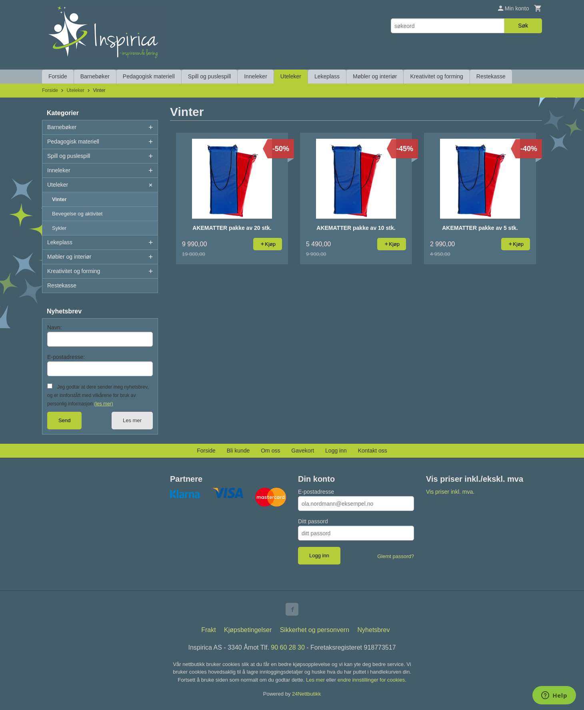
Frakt (208, 629)
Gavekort (302, 450)
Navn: (54, 327)
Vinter (59, 199)
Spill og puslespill (209, 76)
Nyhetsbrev (374, 629)
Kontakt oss (372, 450)
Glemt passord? (395, 556)
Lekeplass (327, 76)
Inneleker (255, 76)
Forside (57, 76)
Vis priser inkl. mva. (450, 492)
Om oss (270, 450)
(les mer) (103, 404)
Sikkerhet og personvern (314, 629)
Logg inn (336, 450)
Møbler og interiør (375, 76)
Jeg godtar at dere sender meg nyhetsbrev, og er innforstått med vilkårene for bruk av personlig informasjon (97, 395)
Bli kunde (238, 450)
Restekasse (491, 76)
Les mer (132, 420)
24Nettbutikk (306, 694)
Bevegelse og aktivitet (77, 214)
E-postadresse (316, 492)
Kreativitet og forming (436, 76)
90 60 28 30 (288, 647)
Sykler (59, 228)
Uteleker (290, 76)
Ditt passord (313, 521)
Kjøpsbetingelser (248, 629)
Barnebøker (95, 76)
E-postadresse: (66, 357)
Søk (523, 25)
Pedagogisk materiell (149, 76)
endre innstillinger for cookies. (372, 680)
